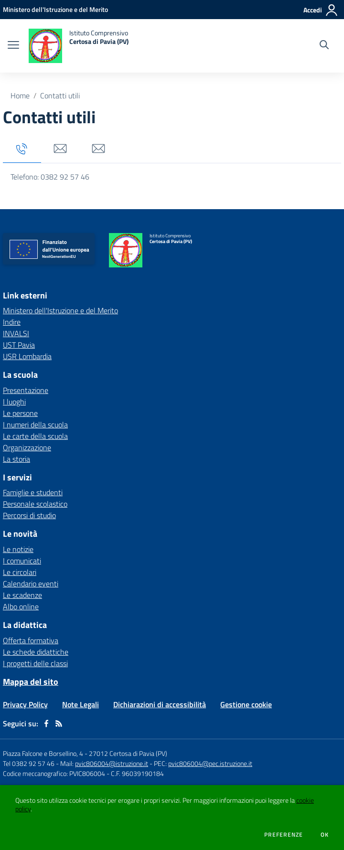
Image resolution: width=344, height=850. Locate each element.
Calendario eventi (30, 583)
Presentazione (25, 390)
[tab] (22, 149)
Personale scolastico (35, 504)
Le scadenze (22, 595)
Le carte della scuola (35, 436)
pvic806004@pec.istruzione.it (210, 763)
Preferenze (283, 835)
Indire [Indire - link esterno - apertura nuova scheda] (12, 322)
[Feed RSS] (58, 723)
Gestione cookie (246, 704)
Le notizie (18, 549)
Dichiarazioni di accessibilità (159, 704)
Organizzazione (27, 447)
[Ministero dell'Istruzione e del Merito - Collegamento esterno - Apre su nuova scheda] (55, 9)
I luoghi (14, 401)
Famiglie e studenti (33, 492)
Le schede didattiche (35, 652)
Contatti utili (60, 95)
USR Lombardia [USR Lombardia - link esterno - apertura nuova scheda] (27, 356)
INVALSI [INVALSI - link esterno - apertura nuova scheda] (16, 333)
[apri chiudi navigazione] (13, 46)
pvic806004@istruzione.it (111, 763)
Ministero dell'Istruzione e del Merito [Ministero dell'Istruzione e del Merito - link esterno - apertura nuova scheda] (60, 310)
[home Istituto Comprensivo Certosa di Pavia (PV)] (79, 46)
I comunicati (22, 560)
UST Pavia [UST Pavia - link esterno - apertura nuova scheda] (19, 345)
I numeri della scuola (35, 424)
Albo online (21, 606)
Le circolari (19, 572)
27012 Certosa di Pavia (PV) (128, 753)
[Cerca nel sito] (324, 46)
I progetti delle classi (35, 663)
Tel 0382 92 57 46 (28, 763)
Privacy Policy (25, 704)
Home (20, 95)
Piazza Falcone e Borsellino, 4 (44, 753)
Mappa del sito (30, 681)
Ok (325, 835)
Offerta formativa (30, 640)
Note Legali (80, 704)
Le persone (20, 413)
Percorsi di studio (29, 515)
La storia (16, 459)
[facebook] (46, 723)
